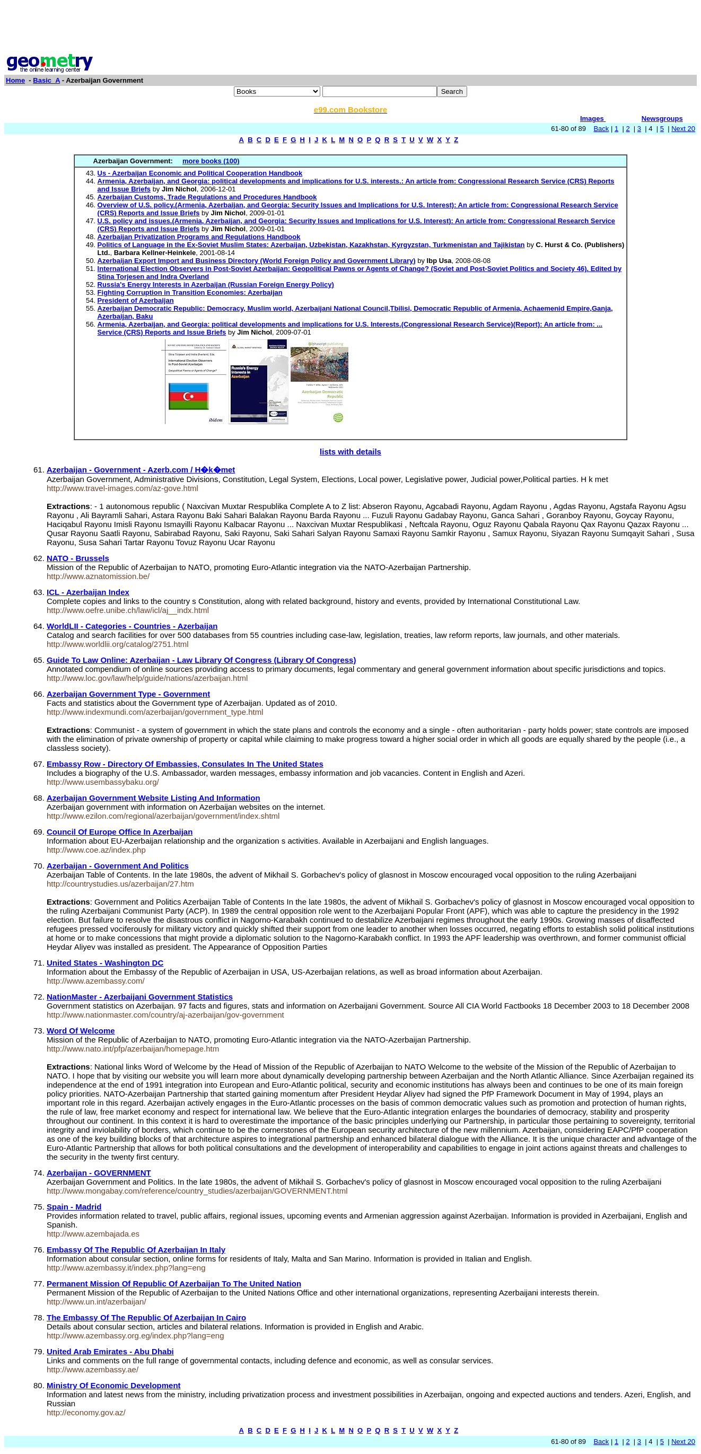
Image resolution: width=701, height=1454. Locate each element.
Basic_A (46, 80)
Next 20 (683, 129)
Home (15, 80)
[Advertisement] (350, 28)
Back (601, 129)
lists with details (350, 451)
